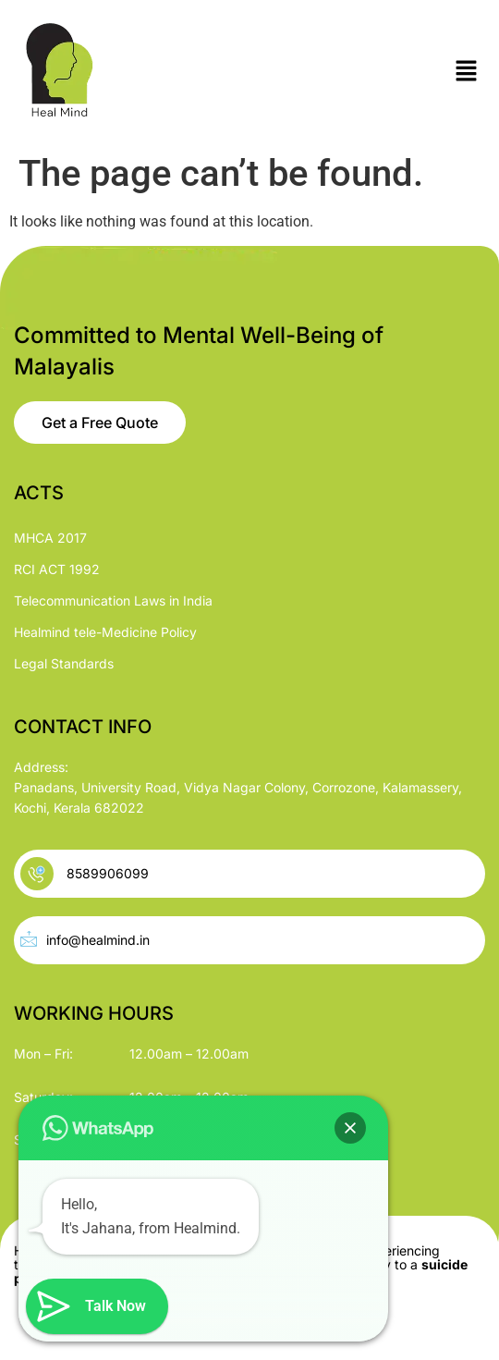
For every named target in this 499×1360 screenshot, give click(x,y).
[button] (466, 72)
